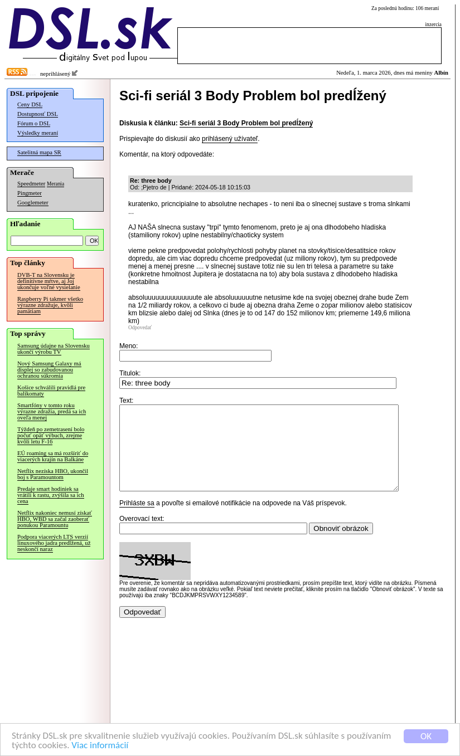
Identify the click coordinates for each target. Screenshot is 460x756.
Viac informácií (99, 746)
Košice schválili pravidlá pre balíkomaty (51, 390)
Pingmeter (29, 193)
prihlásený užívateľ (230, 139)
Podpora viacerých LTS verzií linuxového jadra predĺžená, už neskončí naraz (53, 543)
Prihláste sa (136, 520)
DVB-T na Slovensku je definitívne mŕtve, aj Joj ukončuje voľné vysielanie (48, 281)
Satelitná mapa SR (39, 152)
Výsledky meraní (37, 133)
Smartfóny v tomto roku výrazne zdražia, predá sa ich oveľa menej (51, 411)
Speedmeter (31, 184)
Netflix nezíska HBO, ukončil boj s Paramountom (52, 474)
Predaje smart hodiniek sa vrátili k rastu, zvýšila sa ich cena (50, 495)
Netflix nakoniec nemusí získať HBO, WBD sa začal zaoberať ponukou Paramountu (54, 519)
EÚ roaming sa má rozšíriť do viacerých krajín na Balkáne (52, 456)
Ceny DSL (29, 104)
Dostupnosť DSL (37, 114)
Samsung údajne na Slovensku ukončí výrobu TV (53, 349)
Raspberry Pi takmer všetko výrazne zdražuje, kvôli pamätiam (50, 305)
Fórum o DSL (33, 123)
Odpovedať (140, 327)
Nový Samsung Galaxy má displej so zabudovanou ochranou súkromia (49, 369)
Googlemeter (33, 202)
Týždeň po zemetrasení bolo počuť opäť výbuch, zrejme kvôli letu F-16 (50, 435)
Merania (55, 184)
